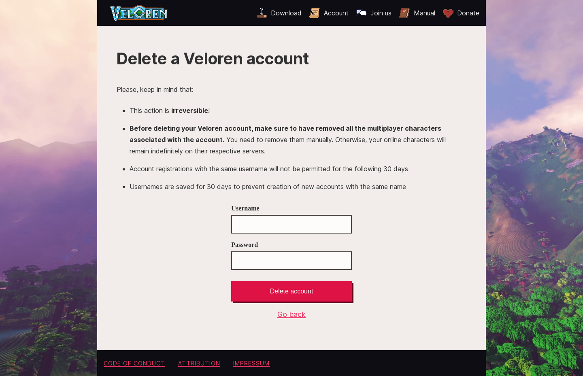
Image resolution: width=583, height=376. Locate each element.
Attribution (199, 363)
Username (291, 219)
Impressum (251, 363)
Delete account (291, 291)
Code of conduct (134, 363)
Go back (291, 314)
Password (291, 255)
